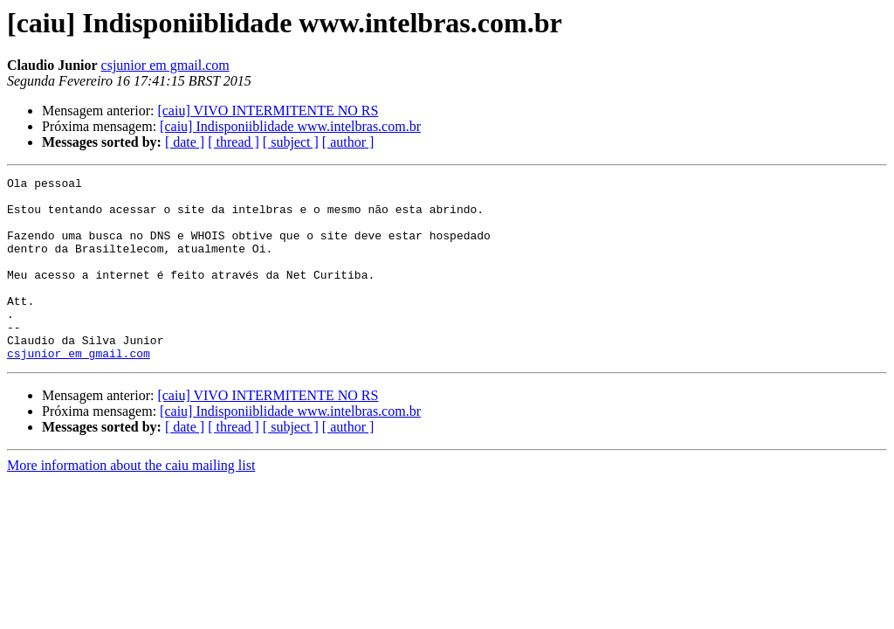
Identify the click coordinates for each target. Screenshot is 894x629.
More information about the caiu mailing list (131, 501)
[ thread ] (233, 142)
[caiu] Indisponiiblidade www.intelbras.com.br (290, 126)
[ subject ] (291, 142)
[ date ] (184, 142)
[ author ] (348, 142)
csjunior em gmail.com (165, 65)
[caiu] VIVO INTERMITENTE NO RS (267, 110)
